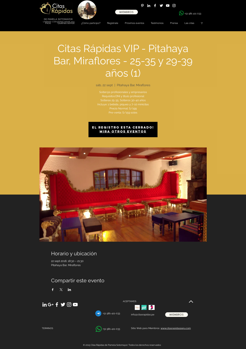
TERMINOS (47, 328)
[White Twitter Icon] (161, 5)
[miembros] (126, 12)
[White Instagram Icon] (174, 5)
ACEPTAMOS (129, 301)
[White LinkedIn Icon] (149, 5)
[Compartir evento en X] (61, 289)
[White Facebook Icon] (155, 5)
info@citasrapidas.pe (142, 314)
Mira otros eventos (123, 131)
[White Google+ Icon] (51, 305)
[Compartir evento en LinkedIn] (69, 289)
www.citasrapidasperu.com (176, 328)
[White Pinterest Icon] (142, 5)
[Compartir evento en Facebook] (52, 289)
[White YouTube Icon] (168, 5)
